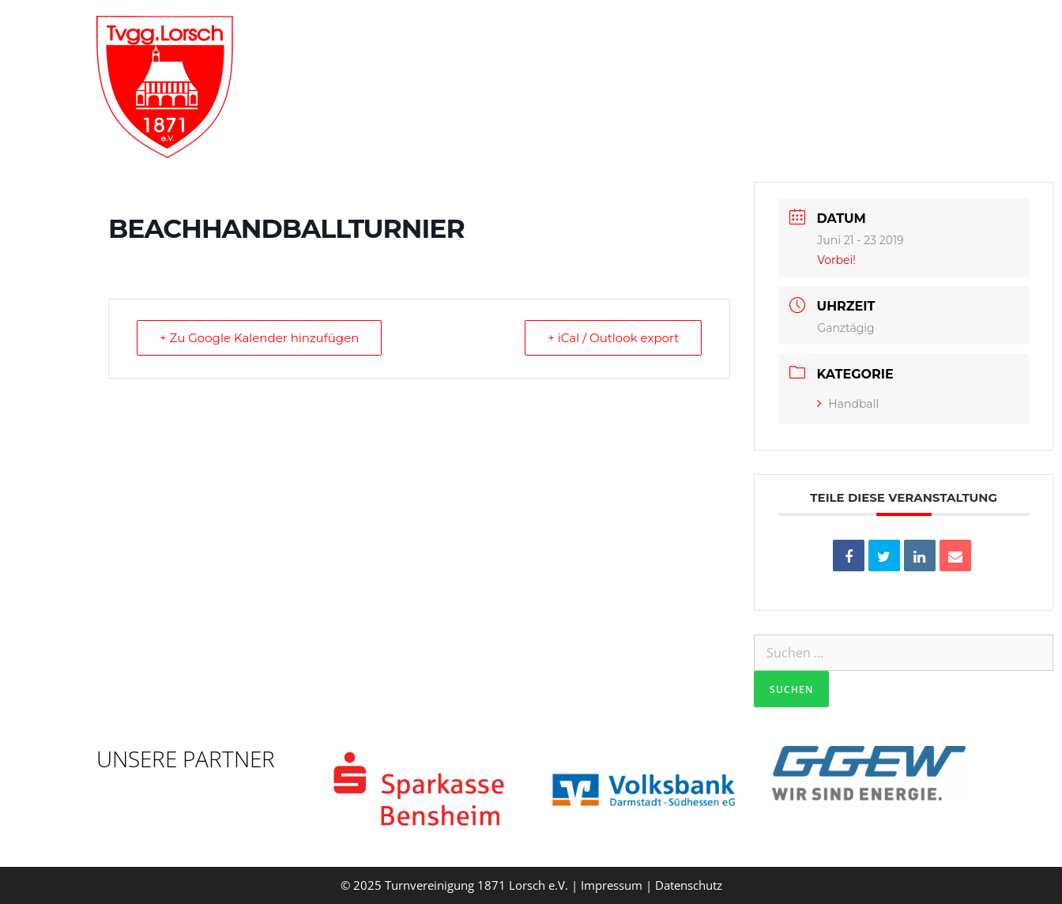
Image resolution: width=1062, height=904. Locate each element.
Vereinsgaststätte (892, 35)
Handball (848, 404)
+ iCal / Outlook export (613, 337)
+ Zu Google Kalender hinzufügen (259, 337)
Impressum (611, 885)
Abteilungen (666, 35)
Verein (556, 35)
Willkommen (446, 35)
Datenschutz (688, 885)
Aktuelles (771, 35)
